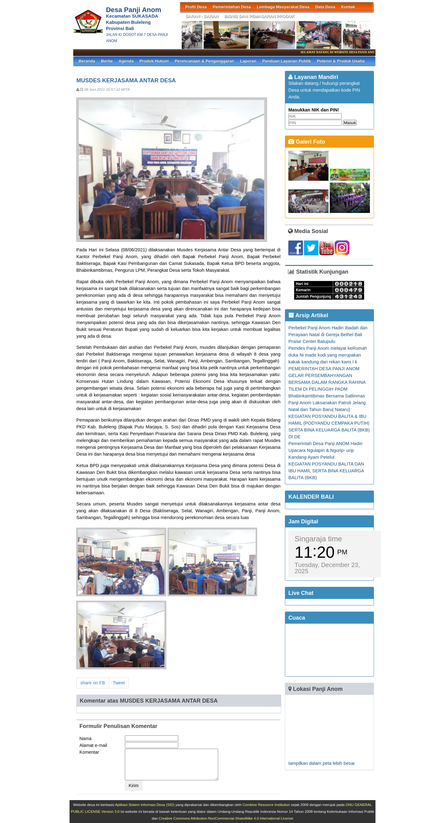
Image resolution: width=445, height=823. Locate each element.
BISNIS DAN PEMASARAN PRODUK (259, 16)
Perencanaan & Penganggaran (204, 61)
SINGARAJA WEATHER (329, 650)
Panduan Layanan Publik (286, 61)
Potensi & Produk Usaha (341, 61)
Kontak (348, 7)
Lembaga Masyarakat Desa (283, 7)
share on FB (92, 682)
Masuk (350, 122)
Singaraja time (318, 539)
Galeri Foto (306, 142)
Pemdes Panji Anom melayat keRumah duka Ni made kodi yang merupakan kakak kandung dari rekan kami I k (327, 355)
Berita (107, 61)
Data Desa (325, 7)
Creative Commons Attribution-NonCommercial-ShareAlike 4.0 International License (226, 818)
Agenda (126, 61)
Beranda (87, 61)
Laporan (248, 61)
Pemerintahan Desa (232, 7)
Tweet (119, 682)
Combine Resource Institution (266, 805)
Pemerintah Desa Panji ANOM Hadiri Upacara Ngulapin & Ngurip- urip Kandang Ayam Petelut (325, 450)
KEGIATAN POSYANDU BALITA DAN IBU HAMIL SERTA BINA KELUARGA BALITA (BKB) (326, 470)
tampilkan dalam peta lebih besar (321, 763)
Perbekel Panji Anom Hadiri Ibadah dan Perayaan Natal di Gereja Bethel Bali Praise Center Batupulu (327, 334)
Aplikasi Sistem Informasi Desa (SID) (144, 805)
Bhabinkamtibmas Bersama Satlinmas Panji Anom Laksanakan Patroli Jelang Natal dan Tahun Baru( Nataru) (327, 402)
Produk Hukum (154, 61)
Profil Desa (196, 7)
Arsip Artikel (308, 315)
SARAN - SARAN (201, 16)
